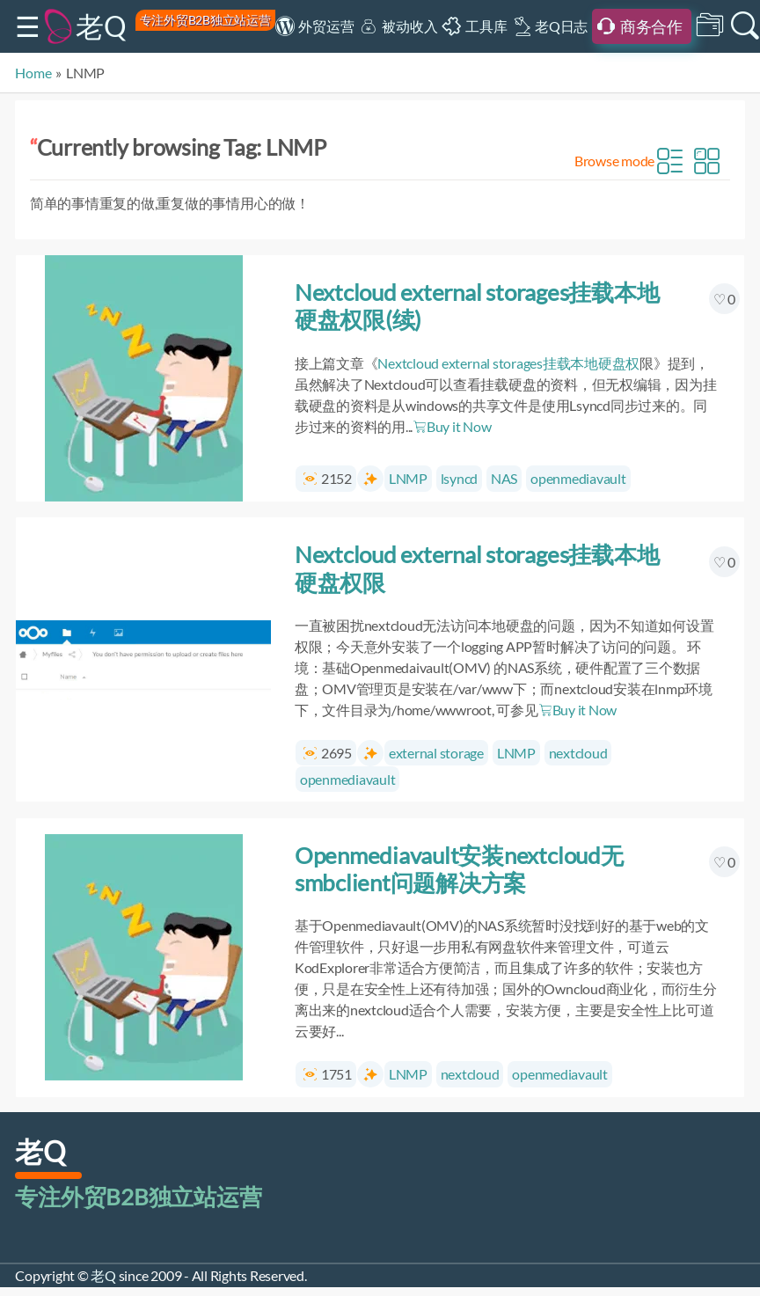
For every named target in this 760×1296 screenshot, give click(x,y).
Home (33, 72)
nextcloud (578, 752)
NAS (504, 478)
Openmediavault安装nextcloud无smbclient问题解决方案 (459, 869)
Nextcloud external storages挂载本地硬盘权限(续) (477, 305)
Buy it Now (452, 426)
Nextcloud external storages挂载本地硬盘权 (508, 363)
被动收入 (409, 26)
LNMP (408, 478)
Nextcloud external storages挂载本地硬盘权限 (477, 568)
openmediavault (578, 478)
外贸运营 (326, 26)
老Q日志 (561, 26)
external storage (436, 752)
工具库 (486, 26)
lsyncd (460, 478)
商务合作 (651, 26)
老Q (101, 26)
